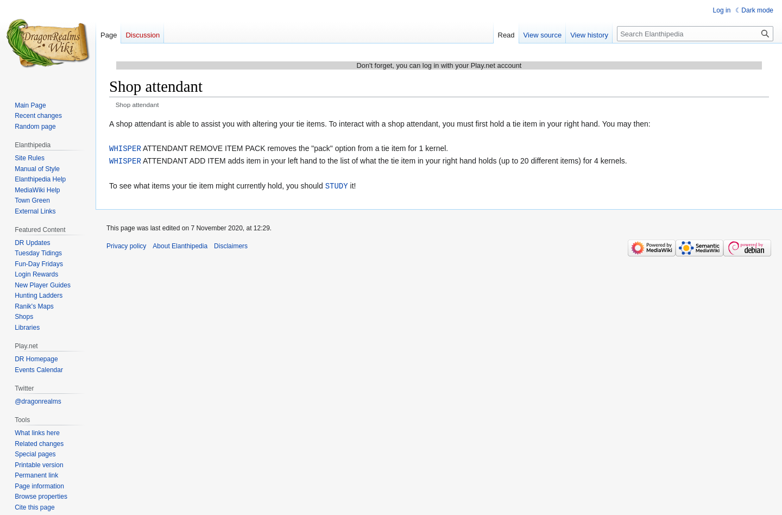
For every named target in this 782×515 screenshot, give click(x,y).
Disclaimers (231, 244)
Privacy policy (126, 244)
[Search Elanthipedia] (695, 33)
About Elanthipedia (180, 244)
